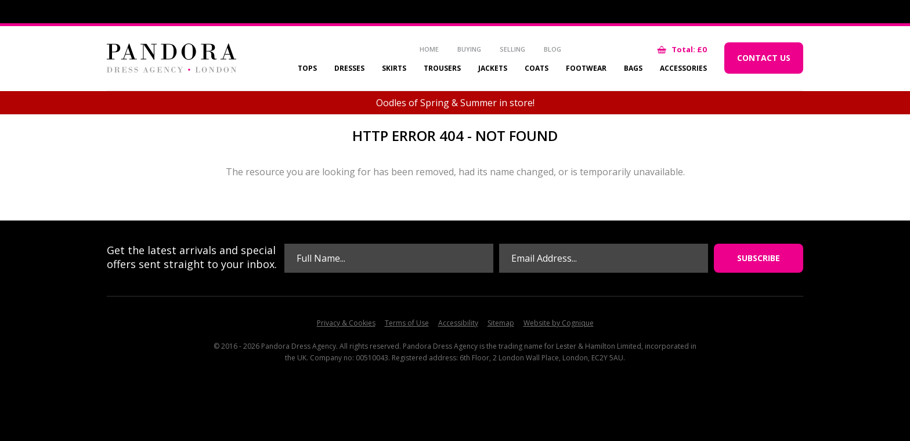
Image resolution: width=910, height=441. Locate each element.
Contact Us (763, 57)
